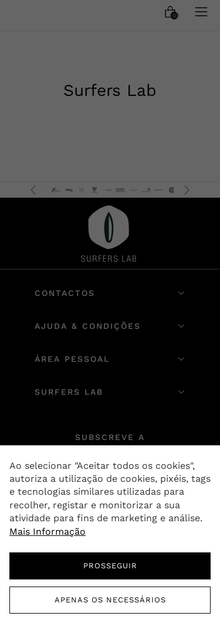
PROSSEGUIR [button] (110, 565)
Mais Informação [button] (47, 531)
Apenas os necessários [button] (110, 599)
